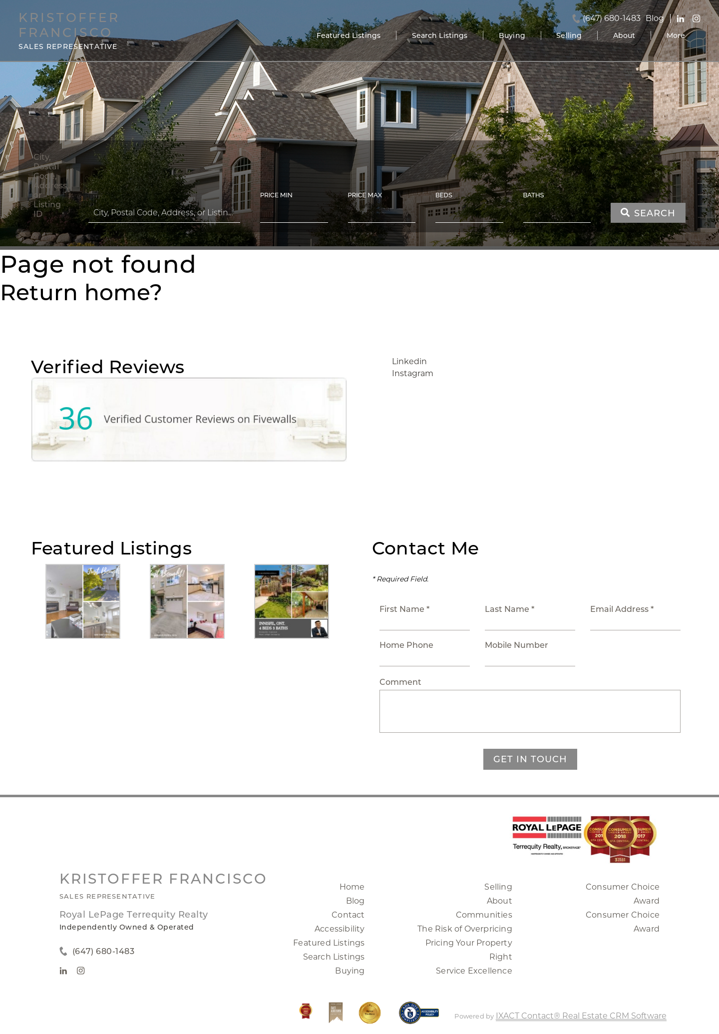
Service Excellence (474, 971)
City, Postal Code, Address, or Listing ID (50, 185)
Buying (512, 35)
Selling (569, 35)
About (624, 35)
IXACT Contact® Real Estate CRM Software (581, 1016)
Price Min (276, 195)
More (676, 35)
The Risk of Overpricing (464, 929)
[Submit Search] (648, 213)
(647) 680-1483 (612, 18)
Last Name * (509, 609)
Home (352, 887)
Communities (484, 915)
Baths (533, 195)
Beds (443, 195)
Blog (355, 901)
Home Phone (406, 645)
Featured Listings (348, 35)
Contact (348, 915)
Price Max (365, 195)
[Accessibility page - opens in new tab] (419, 1018)
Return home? (81, 292)
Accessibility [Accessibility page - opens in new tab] (340, 929)
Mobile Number (516, 645)
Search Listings (440, 35)
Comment (400, 682)
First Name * (404, 609)
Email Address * (622, 609)
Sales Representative (107, 896)
